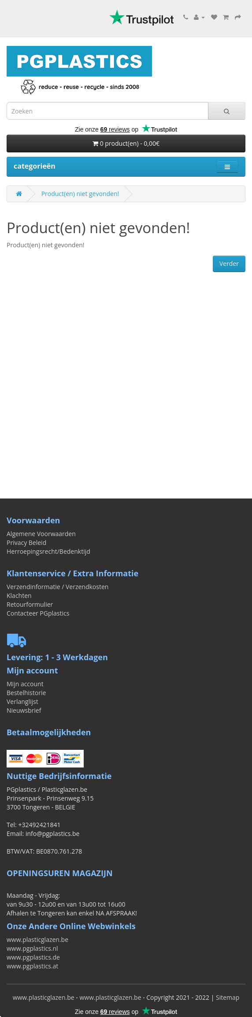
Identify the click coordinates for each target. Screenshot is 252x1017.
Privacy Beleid (26, 542)
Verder (229, 263)
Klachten (19, 595)
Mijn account (25, 684)
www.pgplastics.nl (32, 948)
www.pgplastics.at (32, 966)
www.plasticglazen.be (37, 939)
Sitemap (227, 997)
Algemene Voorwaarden (41, 533)
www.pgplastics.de (33, 957)
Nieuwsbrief (24, 710)
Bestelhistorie (26, 692)
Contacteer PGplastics (38, 613)
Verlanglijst (22, 701)
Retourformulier (30, 604)
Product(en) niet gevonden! (80, 193)
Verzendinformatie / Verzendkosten (57, 586)
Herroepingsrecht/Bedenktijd (48, 551)
